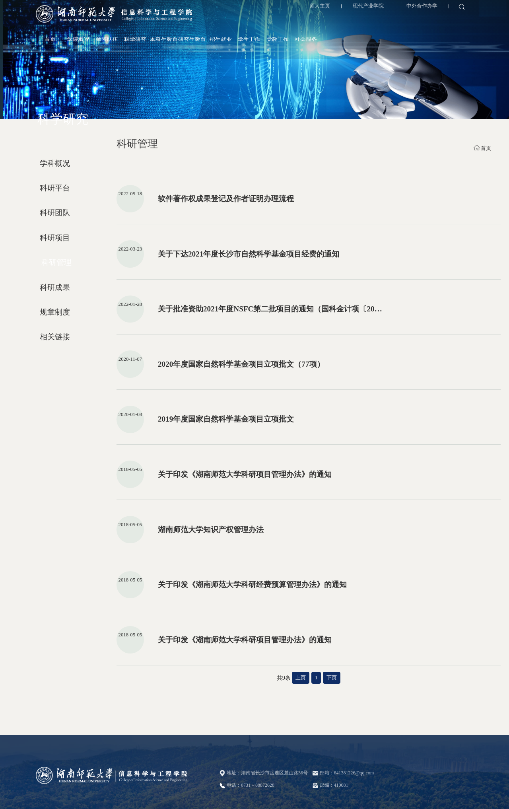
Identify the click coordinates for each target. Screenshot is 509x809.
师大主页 (317, 8)
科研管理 (56, 262)
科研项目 (55, 237)
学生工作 (402, 20)
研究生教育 (345, 20)
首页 (203, 20)
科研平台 (55, 188)
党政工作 (431, 20)
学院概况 (231, 20)
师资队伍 (260, 20)
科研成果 (55, 287)
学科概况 (55, 163)
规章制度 (55, 312)
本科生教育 (317, 20)
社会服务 (459, 20)
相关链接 (55, 337)
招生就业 (374, 20)
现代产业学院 (365, 8)
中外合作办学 (419, 8)
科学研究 (288, 20)
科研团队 (55, 212)
